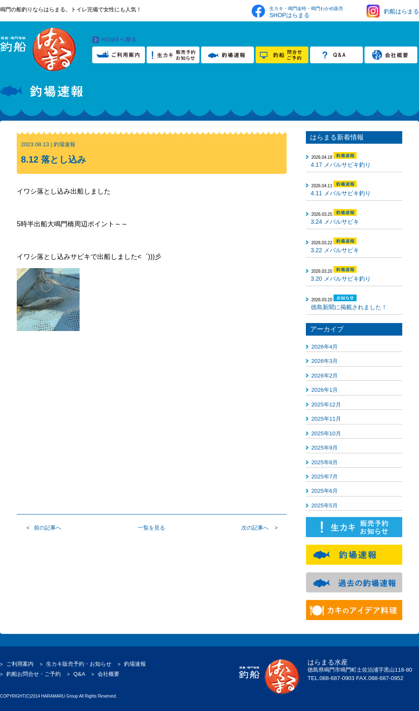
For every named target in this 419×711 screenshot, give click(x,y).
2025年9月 (324, 448)
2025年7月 (324, 476)
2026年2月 (324, 375)
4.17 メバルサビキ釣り (341, 164)
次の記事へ (255, 528)
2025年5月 (324, 505)
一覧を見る (151, 527)
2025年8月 (324, 462)
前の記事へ (47, 528)
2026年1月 (324, 390)
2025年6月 (324, 491)
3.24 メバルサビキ (335, 221)
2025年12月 (326, 404)
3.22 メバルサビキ (335, 250)
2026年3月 (324, 361)
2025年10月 (326, 433)
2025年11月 (326, 419)
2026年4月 (324, 347)
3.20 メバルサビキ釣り (341, 278)
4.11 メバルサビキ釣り (341, 193)
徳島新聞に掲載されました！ (349, 307)
